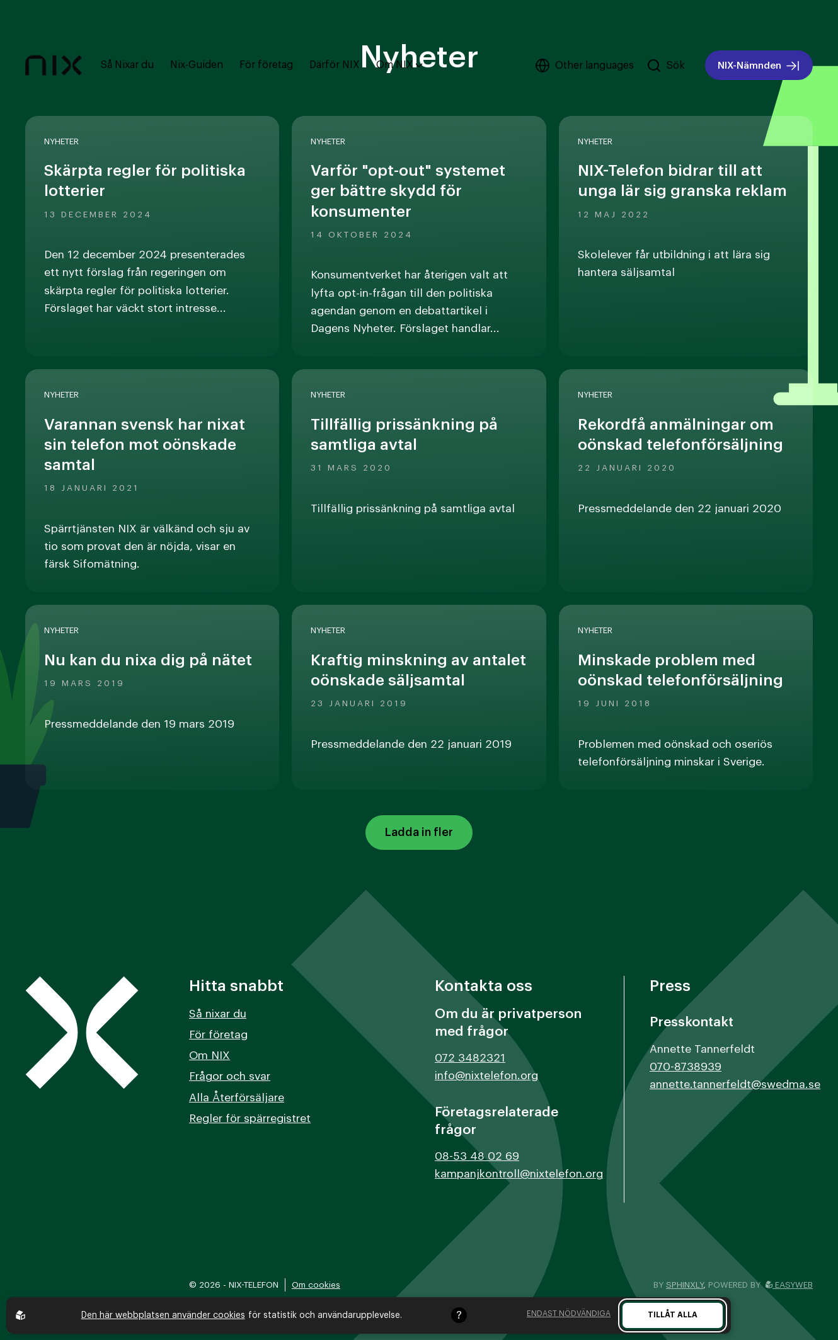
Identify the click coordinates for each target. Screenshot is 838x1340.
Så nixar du (217, 1014)
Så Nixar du (127, 65)
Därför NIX (334, 65)
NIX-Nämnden (759, 66)
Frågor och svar (229, 1076)
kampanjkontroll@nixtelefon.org (519, 1174)
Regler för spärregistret (250, 1118)
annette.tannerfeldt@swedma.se (735, 1084)
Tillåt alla (672, 1315)
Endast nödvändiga (569, 1313)
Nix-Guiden (196, 65)
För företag (266, 65)
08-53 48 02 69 (477, 1156)
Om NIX (399, 65)
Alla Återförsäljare (236, 1097)
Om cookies (316, 1285)
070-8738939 (685, 1067)
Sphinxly (684, 1285)
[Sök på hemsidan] (665, 65)
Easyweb (789, 1285)
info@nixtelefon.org (486, 1075)
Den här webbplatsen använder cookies (163, 1315)
